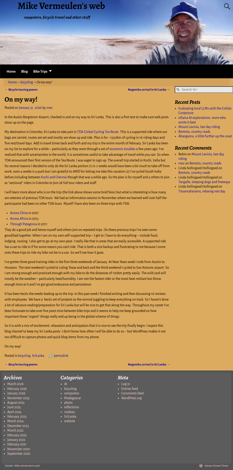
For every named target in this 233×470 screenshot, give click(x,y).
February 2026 (17, 389)
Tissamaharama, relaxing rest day (201, 191)
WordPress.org (131, 398)
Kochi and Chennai (54, 177)
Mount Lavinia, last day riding (199, 127)
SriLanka (38, 356)
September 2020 (18, 453)
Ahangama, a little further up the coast (205, 136)
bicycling (26, 82)
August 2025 (16, 402)
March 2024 (15, 421)
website (69, 421)
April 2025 (14, 412)
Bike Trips (40, 71)
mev (181, 163)
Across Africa (19, 218)
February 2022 (17, 435)
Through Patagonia (23, 224)
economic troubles (122, 149)
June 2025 (14, 407)
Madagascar (72, 398)
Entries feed (129, 389)
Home (11, 71)
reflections (71, 407)
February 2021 (16, 444)
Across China (19, 213)
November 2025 (18, 398)
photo (68, 402)
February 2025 (17, 416)
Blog (24, 71)
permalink (61, 356)
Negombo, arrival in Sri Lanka (149, 89)
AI (65, 384)
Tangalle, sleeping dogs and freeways (204, 182)
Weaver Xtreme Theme (216, 465)
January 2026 (16, 393)
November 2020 (18, 449)
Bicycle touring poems (21, 89)
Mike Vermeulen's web (27, 465)
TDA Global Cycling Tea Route (98, 132)
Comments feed (132, 393)
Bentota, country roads (194, 131)
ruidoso (69, 412)
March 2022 (15, 430)
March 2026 (15, 384)
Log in (125, 384)
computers (71, 393)
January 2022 (16, 440)
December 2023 (18, 426)
